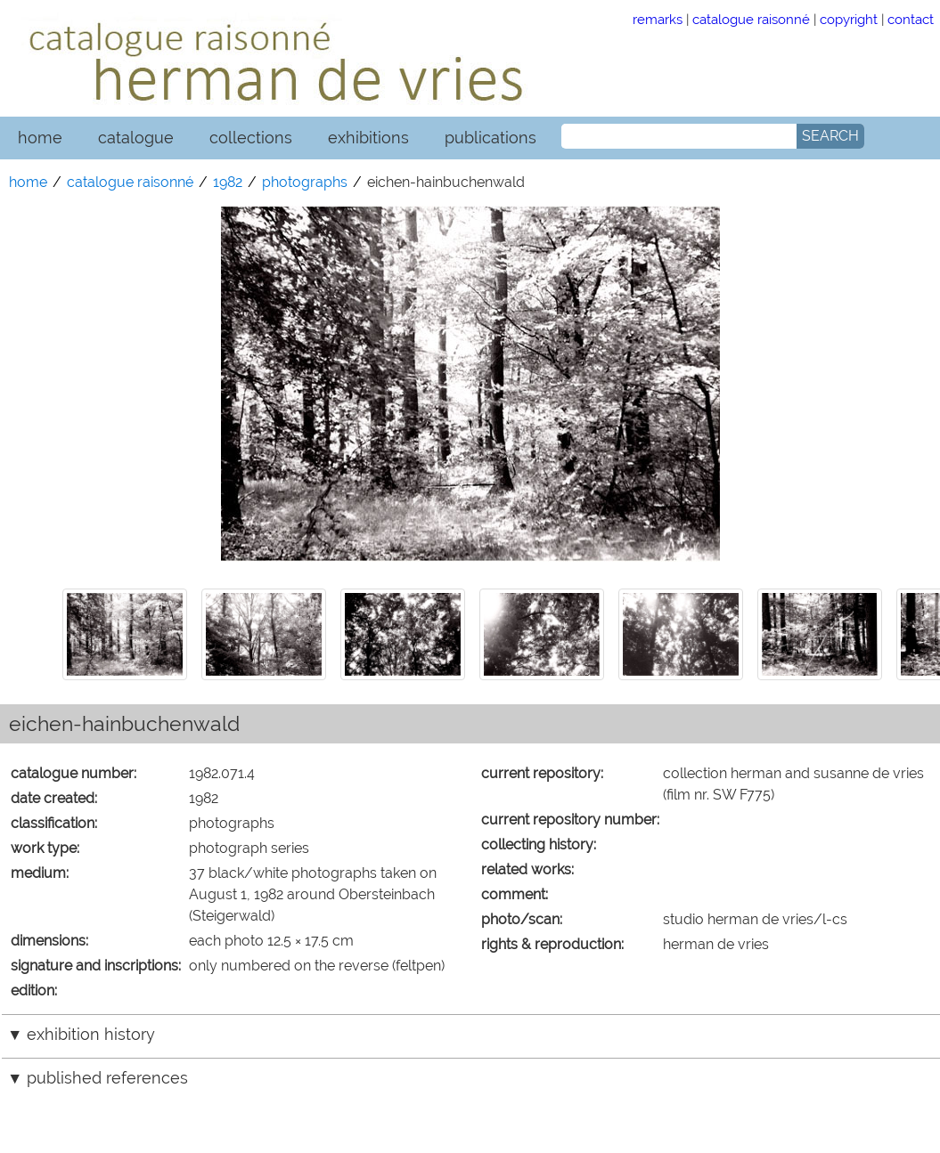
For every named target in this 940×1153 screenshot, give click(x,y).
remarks (658, 19)
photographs (304, 182)
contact (910, 19)
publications (490, 137)
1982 (227, 182)
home (40, 137)
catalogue (136, 137)
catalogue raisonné (751, 19)
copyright (849, 19)
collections (250, 137)
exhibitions (368, 137)
